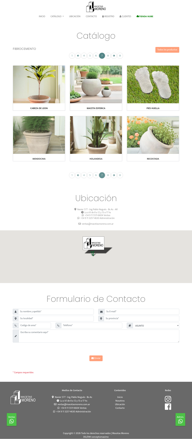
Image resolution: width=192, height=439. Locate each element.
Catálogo (56, 16)
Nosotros (120, 401)
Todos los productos (167, 50)
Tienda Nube (144, 16)
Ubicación (75, 16)
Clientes (125, 16)
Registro (108, 16)
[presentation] (96, 349)
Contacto (91, 16)
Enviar (95, 358)
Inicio (42, 16)
